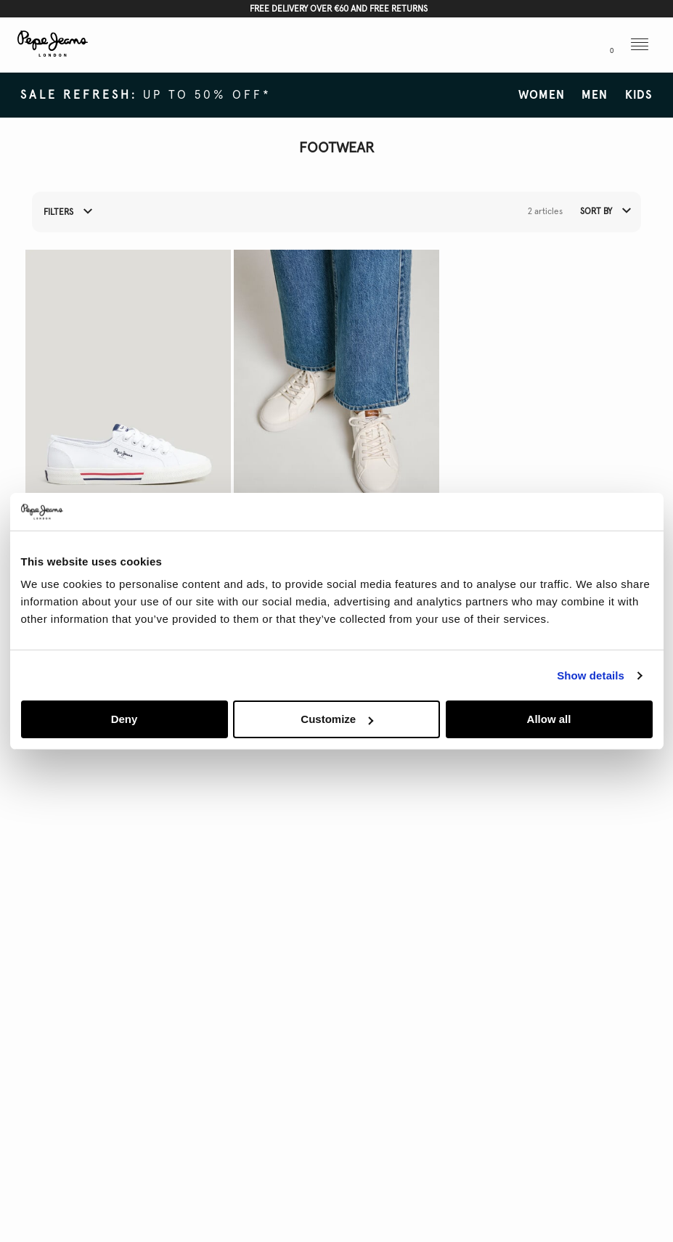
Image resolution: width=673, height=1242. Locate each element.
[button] (543, 45)
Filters (68, 212)
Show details (590, 675)
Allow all (549, 719)
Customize (337, 719)
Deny (124, 719)
